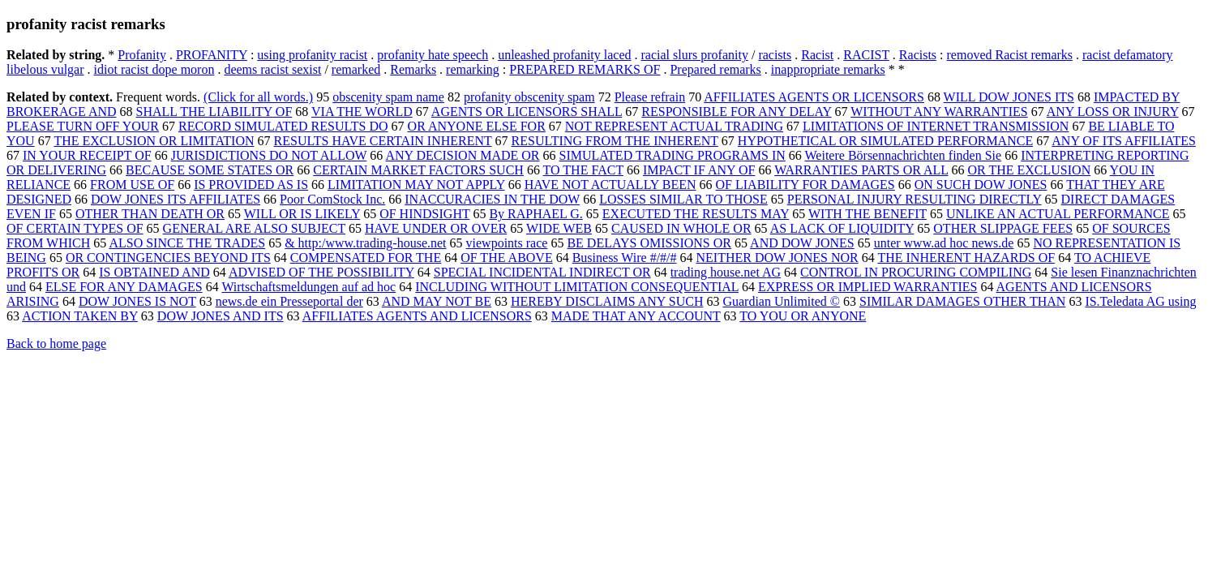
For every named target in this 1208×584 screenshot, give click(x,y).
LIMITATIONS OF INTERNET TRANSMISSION (936, 126)
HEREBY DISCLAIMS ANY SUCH (607, 301)
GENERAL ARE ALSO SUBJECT (254, 228)
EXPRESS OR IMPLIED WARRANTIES (867, 287)
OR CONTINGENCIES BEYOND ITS (168, 257)
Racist (817, 55)
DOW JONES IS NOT (137, 301)
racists (774, 55)
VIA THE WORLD (362, 111)
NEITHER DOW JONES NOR (777, 257)
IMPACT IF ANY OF (699, 170)
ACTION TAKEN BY (80, 316)
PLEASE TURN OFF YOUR (82, 126)
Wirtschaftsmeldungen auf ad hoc (308, 287)
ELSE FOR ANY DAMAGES (124, 287)
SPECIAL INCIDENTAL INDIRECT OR (542, 272)
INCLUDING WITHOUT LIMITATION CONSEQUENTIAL (577, 287)
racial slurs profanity (694, 55)
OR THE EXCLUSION (1028, 170)
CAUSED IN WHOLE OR (681, 228)
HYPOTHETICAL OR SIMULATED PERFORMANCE (885, 141)
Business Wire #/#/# (624, 257)
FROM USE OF (132, 184)
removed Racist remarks (1010, 55)
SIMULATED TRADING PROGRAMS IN (672, 155)
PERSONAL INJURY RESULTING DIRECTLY (914, 199)
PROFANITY (211, 55)
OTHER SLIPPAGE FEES (1003, 228)
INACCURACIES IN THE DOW (492, 199)
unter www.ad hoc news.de (944, 243)
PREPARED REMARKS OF (584, 69)
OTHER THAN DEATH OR (150, 214)
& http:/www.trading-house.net (365, 243)
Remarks (413, 69)
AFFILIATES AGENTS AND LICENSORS (417, 316)
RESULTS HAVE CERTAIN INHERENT (383, 141)
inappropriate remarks (828, 69)
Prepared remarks (715, 69)
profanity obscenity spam (529, 97)
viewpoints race (507, 243)
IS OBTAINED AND (154, 272)
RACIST (866, 55)
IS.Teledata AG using (1140, 301)
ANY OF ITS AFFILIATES (1124, 141)
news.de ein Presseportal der (289, 301)
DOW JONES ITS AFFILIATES (175, 199)
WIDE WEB (559, 228)
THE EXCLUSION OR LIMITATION (154, 141)
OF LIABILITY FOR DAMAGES (805, 184)
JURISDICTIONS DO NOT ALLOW (269, 155)
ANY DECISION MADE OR (462, 155)
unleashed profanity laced (564, 55)
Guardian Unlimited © (781, 301)
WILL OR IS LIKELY (302, 214)
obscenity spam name (388, 97)
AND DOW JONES (802, 243)
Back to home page (56, 343)
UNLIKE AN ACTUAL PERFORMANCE (1057, 214)
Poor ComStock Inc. (332, 199)
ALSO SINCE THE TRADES (187, 243)
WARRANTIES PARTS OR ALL (861, 170)
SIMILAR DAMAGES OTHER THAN (962, 301)
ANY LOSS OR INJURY (1113, 111)
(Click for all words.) (258, 97)
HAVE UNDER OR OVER (436, 228)
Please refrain (650, 97)
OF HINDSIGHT (424, 214)
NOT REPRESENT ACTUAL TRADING (674, 126)
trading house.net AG (725, 272)
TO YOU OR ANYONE (802, 316)
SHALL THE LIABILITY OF (214, 111)
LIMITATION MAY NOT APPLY (416, 184)
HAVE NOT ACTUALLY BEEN (610, 184)
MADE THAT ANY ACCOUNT (636, 316)
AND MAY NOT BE (436, 301)
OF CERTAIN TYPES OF (75, 228)
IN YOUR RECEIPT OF (87, 155)
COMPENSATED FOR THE (365, 257)
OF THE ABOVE (506, 257)
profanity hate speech (432, 55)
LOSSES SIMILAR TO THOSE (683, 199)
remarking (472, 69)
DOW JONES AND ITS (220, 316)
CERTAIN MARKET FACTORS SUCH (418, 170)
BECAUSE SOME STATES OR (209, 170)
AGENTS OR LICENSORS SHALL (526, 111)
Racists (917, 55)
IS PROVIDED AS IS (251, 184)
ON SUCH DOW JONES (981, 184)
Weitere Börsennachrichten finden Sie (903, 155)
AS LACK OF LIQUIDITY (842, 228)
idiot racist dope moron (154, 69)
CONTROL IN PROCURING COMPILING (915, 272)
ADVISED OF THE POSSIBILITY (321, 272)
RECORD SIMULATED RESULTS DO (283, 126)
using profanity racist (312, 55)
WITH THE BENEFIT (867, 214)
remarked (356, 69)
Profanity (142, 55)
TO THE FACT (583, 170)
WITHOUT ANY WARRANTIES (938, 111)
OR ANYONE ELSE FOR (477, 126)
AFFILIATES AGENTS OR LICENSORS (814, 97)
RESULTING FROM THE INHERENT (615, 141)
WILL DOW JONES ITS (1009, 97)
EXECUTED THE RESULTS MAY (695, 214)
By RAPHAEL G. (535, 214)
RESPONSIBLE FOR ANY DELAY (736, 111)
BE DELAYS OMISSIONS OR (649, 243)
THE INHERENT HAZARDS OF (966, 257)
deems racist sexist (272, 69)
